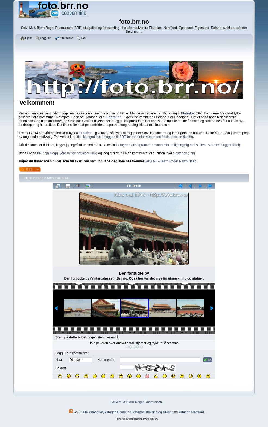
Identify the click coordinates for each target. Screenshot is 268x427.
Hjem (28, 178)
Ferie (39, 178)
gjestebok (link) (184, 153)
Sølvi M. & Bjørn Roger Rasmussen (170, 161)
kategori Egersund (118, 412)
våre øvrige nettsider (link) (78, 153)
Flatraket (85, 133)
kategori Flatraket (191, 412)
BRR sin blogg (47, 153)
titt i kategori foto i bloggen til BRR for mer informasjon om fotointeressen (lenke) (135, 137)
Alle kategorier (92, 412)
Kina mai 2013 (57, 178)
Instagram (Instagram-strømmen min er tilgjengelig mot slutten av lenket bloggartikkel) (178, 145)
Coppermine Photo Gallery (143, 418)
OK (207, 360)
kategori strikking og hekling (153, 412)
